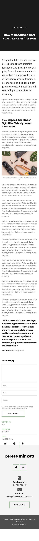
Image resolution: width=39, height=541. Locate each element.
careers (15, 28)
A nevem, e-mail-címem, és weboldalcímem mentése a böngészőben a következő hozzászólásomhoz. (17, 407)
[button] (19, 505)
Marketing (22, 28)
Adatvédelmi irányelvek (19, 524)
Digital (4, 439)
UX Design (9, 439)
